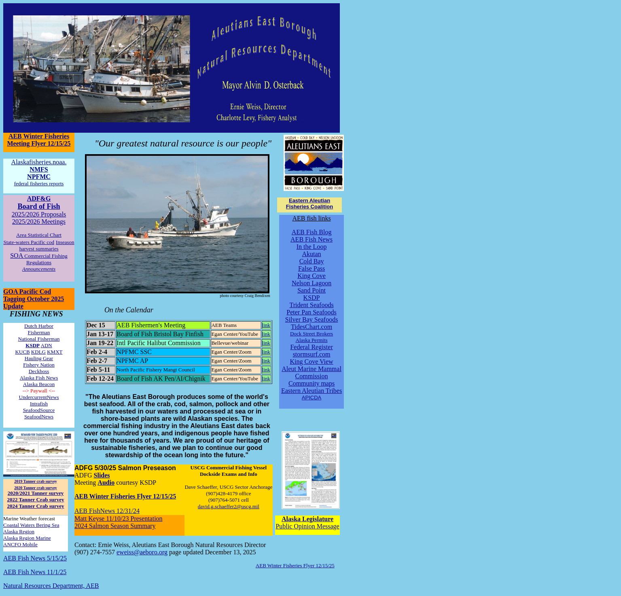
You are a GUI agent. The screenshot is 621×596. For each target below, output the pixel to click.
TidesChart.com (311, 326)
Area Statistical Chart (38, 235)
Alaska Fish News (39, 378)
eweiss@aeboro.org (142, 552)
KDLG (38, 352)
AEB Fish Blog (312, 232)
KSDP (311, 297)
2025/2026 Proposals (39, 214)
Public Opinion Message (307, 526)
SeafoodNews (38, 417)
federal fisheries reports (39, 183)
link (266, 325)
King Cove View (311, 361)
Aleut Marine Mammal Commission (311, 372)
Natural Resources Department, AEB (51, 585)
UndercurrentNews (39, 397)
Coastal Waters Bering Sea (31, 525)
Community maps (311, 383)
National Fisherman (39, 339)
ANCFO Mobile (20, 544)
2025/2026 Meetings (39, 221)
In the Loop (312, 246)
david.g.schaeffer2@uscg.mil (228, 506)
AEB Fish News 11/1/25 (34, 571)
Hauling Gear (39, 358)
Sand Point (311, 290)
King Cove (311, 275)
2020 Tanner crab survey (35, 488)
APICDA (311, 398)
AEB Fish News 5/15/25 (35, 558)
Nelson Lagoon (311, 283)
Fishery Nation (39, 365)
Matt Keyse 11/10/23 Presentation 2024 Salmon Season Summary (118, 522)
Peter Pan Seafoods (311, 312)
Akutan (311, 253)
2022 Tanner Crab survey (35, 499)
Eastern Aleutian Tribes (311, 390)
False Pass (311, 268)
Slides (102, 475)
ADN (46, 345)
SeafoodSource (39, 410)
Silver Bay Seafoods (311, 319)
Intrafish (39, 404)
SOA (39, 258)
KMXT (54, 352)
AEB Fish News (311, 239)
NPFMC (39, 176)
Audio (105, 482)
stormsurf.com (312, 354)
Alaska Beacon (39, 384)
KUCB (22, 352)
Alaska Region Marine (27, 538)
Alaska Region (18, 531)
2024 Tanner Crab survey (35, 506)
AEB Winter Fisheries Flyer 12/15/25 (125, 496)
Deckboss (39, 371)
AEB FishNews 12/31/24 (107, 510)
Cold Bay (311, 261)
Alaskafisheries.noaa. (39, 162)
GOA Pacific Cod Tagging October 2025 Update (33, 299)
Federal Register (311, 347)
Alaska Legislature (307, 518)
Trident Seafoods (311, 304)
